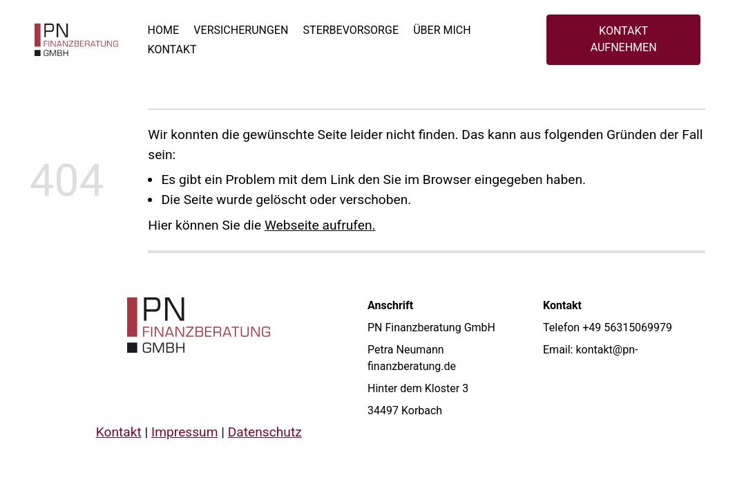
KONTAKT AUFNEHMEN (624, 39)
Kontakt (172, 49)
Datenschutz (264, 432)
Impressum (184, 432)
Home (163, 30)
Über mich (441, 30)
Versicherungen (240, 30)
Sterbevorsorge (351, 30)
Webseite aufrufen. (320, 225)
